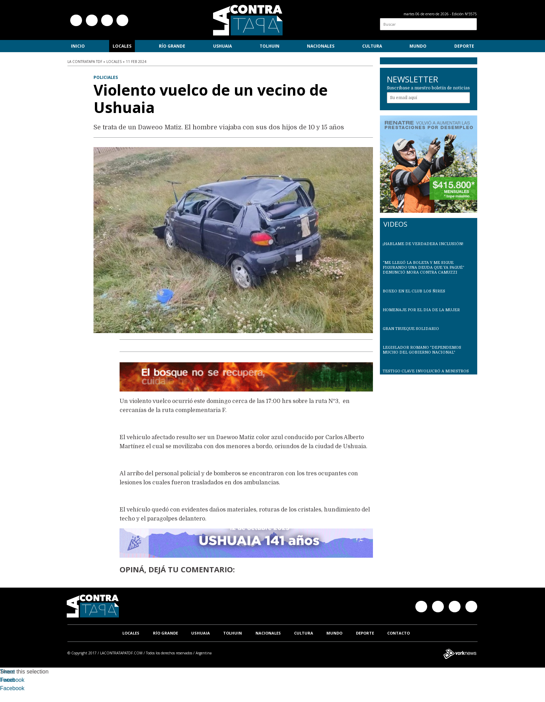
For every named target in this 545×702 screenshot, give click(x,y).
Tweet (7, 672)
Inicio (78, 46)
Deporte (464, 46)
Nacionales (320, 46)
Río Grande (172, 46)
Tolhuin (269, 46)
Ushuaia (222, 46)
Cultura (372, 46)
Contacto (398, 633)
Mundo (417, 46)
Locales (122, 46)
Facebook (12, 680)
